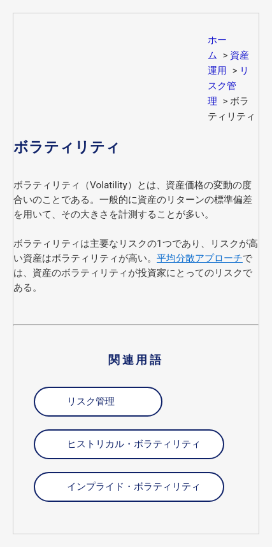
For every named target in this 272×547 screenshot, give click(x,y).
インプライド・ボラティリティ (134, 486)
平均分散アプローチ (200, 258)
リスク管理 (228, 86)
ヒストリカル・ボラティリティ (134, 444)
